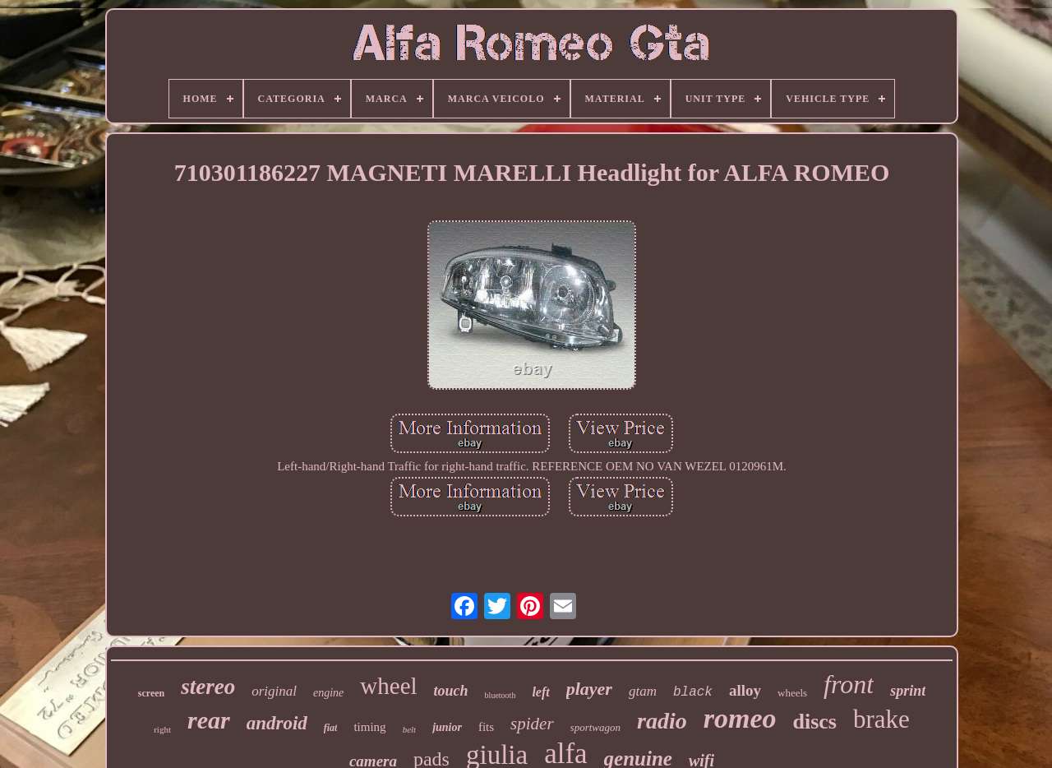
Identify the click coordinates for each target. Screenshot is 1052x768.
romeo (740, 718)
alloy (745, 690)
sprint (907, 690)
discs (814, 721)
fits (486, 726)
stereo (208, 686)
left (540, 692)
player (589, 688)
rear (208, 719)
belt (410, 729)
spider (532, 723)
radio (662, 720)
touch (451, 690)
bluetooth (500, 695)
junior (447, 727)
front (849, 684)
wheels (792, 693)
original (274, 691)
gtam (643, 691)
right (162, 729)
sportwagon (595, 727)
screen (151, 693)
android (277, 723)
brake (881, 719)
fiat (331, 727)
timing (369, 726)
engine (328, 693)
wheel (388, 686)
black (693, 692)
